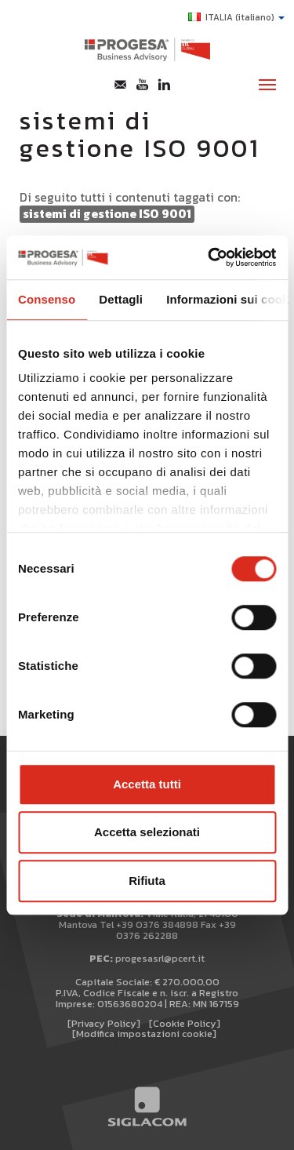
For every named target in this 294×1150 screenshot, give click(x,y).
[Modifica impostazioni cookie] (144, 1033)
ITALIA (236, 17)
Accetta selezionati (147, 832)
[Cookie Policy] (184, 1023)
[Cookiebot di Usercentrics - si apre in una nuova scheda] (209, 257)
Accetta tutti (147, 784)
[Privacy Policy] (103, 1023)
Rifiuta (147, 880)
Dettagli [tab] (121, 299)
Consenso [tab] (46, 299)
